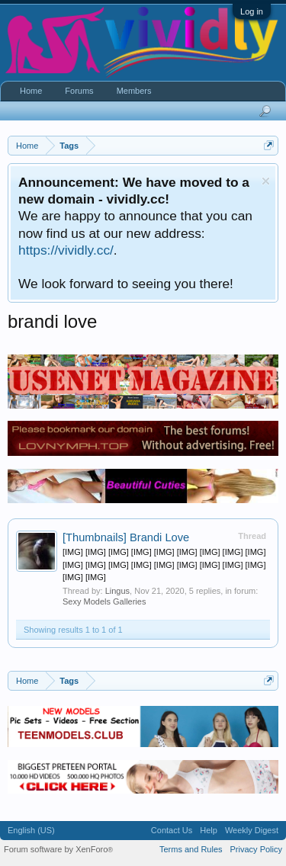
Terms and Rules (191, 849)
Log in (251, 11)
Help (208, 830)
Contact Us (171, 830)
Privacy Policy (256, 849)
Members (134, 90)
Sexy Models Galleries (104, 601)
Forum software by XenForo (58, 849)
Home (31, 90)
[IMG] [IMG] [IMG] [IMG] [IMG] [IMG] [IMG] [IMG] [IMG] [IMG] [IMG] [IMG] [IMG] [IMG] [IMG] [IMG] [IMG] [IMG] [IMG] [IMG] (164, 564)
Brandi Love (126, 537)
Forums (79, 90)
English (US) (31, 830)
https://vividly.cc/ (66, 250)
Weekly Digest (251, 830)
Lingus (117, 590)
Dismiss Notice (266, 181)
